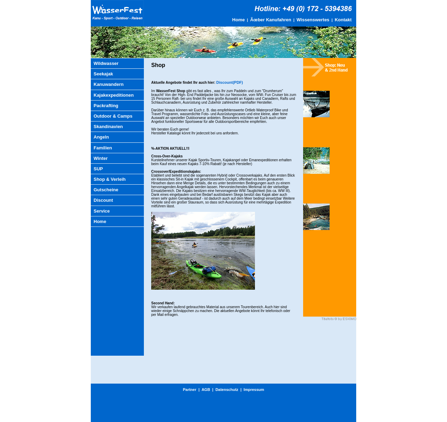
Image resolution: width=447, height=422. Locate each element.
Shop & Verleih (110, 179)
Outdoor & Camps (113, 116)
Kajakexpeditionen (114, 95)
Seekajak (103, 73)
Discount (103, 200)
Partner (190, 389)
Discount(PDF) (229, 82)
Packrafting (106, 105)
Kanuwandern (109, 84)
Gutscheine (106, 189)
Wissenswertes (312, 19)
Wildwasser (106, 63)
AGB (205, 389)
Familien (103, 147)
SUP (98, 168)
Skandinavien (108, 126)
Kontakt (343, 19)
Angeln (101, 137)
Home (238, 19)
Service (102, 211)
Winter (101, 158)
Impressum (254, 389)
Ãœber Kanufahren (270, 19)
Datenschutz (226, 389)
